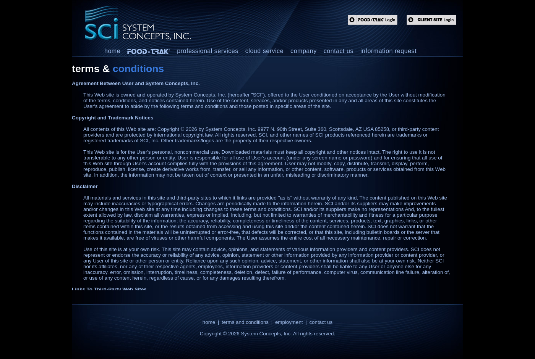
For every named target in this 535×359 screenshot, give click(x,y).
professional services (207, 51)
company (303, 51)
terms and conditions (245, 322)
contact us (338, 51)
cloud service (264, 51)
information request (388, 51)
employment (289, 322)
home (112, 51)
